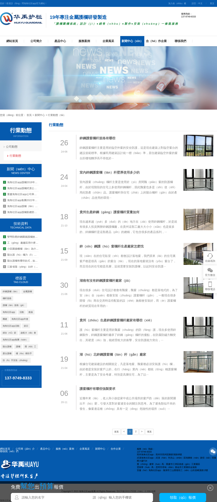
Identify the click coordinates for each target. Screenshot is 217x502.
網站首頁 (12, 41)
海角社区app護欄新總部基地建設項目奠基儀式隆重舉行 (21, 212)
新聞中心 (40, 115)
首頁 (29, 115)
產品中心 (60, 41)
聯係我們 (180, 41)
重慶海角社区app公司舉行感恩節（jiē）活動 (21, 194)
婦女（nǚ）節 (9, 333)
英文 (212, 3)
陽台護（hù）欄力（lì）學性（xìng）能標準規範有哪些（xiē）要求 (21, 254)
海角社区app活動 (11, 326)
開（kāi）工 (30, 346)
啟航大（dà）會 (28, 333)
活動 (22, 312)
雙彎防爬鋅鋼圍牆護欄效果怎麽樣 (21, 236)
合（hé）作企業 (156, 41)
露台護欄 (7, 353)
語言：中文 (197, 3)
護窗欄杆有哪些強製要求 (97, 389)
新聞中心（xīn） (132, 41)
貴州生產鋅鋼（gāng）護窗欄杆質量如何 (109, 212)
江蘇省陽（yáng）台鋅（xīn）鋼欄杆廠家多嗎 (21, 266)
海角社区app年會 (20, 319)
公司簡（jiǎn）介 (25, 448)
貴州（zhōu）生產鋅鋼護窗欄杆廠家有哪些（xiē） (117, 320)
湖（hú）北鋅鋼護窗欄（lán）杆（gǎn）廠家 (113, 354)
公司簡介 (36, 41)
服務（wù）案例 (65, 448)
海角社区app (9, 312)
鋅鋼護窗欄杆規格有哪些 (97, 138)
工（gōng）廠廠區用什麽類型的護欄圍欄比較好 (21, 242)
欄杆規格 (7, 298)
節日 (26, 326)
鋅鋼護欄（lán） (11, 291)
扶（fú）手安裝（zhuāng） (16, 360)
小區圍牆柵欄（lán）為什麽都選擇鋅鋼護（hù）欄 (21, 248)
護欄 (18, 346)
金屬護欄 (27, 291)
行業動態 (15, 155)
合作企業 (116, 448)
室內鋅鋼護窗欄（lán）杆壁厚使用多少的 (110, 172)
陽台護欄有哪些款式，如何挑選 (21, 260)
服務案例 (84, 41)
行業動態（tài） (57, 115)
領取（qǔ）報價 (183, 497)
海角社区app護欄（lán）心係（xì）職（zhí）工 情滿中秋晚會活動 (21, 206)
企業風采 (108, 41)
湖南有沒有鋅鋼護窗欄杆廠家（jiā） (106, 280)
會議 (30, 312)
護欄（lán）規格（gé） (14, 305)
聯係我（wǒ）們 (9, 451)
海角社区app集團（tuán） (15, 339)
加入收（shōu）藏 (177, 3)
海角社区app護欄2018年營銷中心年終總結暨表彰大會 (21, 182)
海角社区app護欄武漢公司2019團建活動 (21, 188)
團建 (5, 319)
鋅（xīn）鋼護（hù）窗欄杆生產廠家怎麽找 (112, 246)
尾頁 (149, 431)
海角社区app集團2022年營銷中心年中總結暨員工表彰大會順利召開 (21, 200)
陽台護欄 (7, 346)
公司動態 (12, 146)
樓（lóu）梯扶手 (24, 353)
